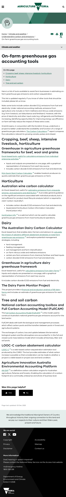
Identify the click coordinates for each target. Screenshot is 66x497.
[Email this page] (52, 34)
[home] (33, 6)
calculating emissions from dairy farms (42, 270)
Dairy (8, 80)
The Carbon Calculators (36, 131)
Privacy (6, 444)
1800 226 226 (8, 469)
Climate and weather (17, 34)
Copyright (7, 440)
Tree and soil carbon (14, 83)
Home (4, 34)
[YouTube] (14, 434)
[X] (61, 36)
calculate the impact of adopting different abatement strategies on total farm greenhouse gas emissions (32, 235)
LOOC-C (5, 349)
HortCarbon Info (9, 215)
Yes (10, 393)
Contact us (39, 448)
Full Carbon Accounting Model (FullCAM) (22, 313)
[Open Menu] (3, 7)
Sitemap (38, 444)
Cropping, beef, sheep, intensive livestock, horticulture (29, 73)
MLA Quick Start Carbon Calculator (17, 173)
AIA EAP (5, 370)
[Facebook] (61, 34)
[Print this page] (56, 34)
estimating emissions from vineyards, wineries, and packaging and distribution (31, 191)
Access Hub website (54, 462)
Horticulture (11, 76)
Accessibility (40, 440)
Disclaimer (7, 448)
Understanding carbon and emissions (18, 36)
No (27, 393)
